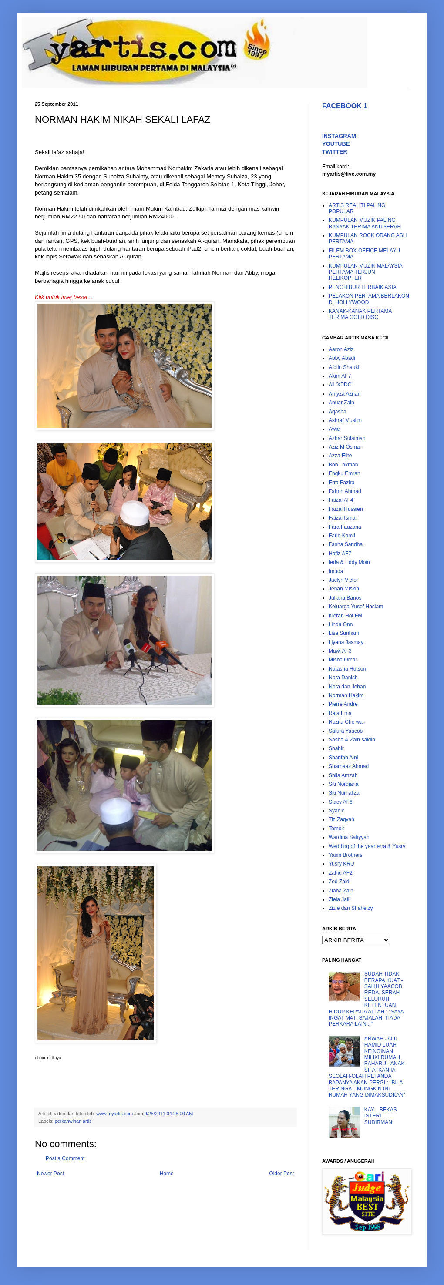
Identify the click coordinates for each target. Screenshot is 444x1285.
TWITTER (334, 151)
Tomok (336, 828)
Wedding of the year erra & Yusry (367, 846)
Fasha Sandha (346, 544)
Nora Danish (343, 677)
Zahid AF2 (341, 873)
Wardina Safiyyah (349, 837)
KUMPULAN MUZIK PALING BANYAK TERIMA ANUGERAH (365, 223)
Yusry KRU (341, 864)
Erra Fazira (341, 483)
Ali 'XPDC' (341, 385)
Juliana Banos (345, 598)
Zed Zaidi (339, 882)
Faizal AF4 (341, 500)
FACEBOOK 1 (344, 106)
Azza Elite (340, 456)
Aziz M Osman (346, 447)
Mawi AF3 (340, 651)
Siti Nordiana (344, 784)
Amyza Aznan (344, 394)
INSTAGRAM (339, 136)
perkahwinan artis (73, 1121)
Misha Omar (343, 660)
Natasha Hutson (347, 669)
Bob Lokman (343, 465)
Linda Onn (341, 624)
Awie (334, 429)
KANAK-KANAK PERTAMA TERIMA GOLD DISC (360, 314)
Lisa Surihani (344, 633)
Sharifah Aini (343, 758)
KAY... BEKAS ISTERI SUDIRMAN (380, 1116)
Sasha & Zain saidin (352, 740)
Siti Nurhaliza (344, 793)
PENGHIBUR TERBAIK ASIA (363, 287)
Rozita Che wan (347, 722)
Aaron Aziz (341, 349)
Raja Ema (340, 713)
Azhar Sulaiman (347, 438)
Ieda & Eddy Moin (349, 562)
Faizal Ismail (343, 518)
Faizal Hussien (346, 509)
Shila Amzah (343, 775)
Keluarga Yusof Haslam (356, 607)
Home (167, 1174)
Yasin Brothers (346, 855)
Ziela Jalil (339, 899)
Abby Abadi (342, 358)
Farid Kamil (342, 536)
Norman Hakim (346, 695)
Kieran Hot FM (345, 616)
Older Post (281, 1174)
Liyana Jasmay (346, 642)
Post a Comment (65, 1158)
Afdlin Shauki (344, 367)
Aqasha (337, 412)
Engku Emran (344, 473)
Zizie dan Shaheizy (351, 908)
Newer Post (50, 1174)
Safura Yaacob (346, 731)
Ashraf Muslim (345, 420)
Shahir (336, 748)
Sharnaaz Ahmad (349, 766)
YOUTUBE (336, 144)
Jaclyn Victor (343, 580)
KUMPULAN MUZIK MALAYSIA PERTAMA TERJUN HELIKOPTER (365, 272)
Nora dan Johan (347, 687)
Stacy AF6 (341, 802)
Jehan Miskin (344, 589)
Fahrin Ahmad (345, 491)
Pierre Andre (343, 704)
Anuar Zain (341, 402)
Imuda (336, 571)
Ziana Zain (341, 891)
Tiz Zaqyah (341, 819)
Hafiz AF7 (340, 553)
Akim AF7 (340, 376)
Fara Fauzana (345, 527)
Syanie (337, 811)
